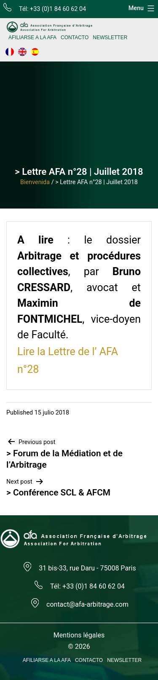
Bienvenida (35, 182)
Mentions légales (79, 635)
